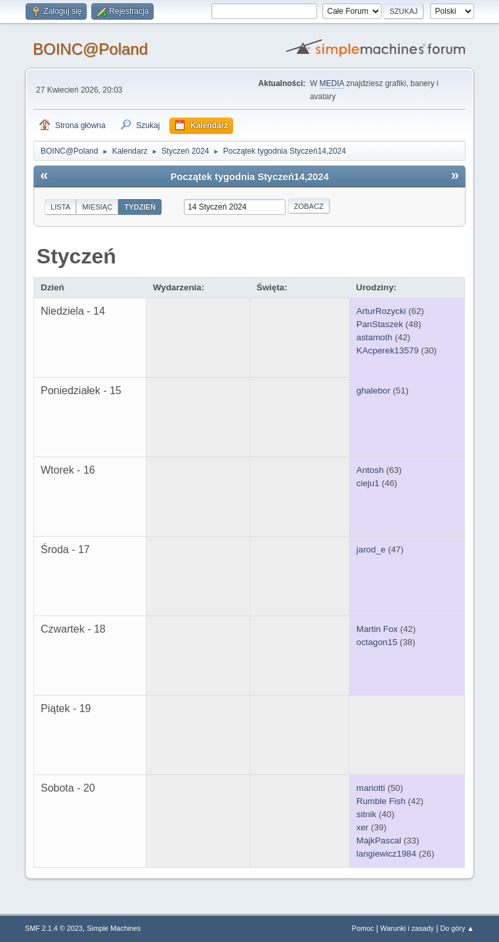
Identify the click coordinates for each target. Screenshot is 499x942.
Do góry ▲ (457, 928)
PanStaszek (380, 324)
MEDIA (332, 83)
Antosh (370, 470)
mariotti (371, 788)
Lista (60, 207)
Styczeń (76, 256)
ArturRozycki (381, 311)
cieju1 (368, 483)
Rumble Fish (381, 801)
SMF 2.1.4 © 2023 (54, 928)
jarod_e (371, 549)
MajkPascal (379, 840)
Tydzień (140, 207)
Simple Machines (114, 928)
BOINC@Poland (90, 49)
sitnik (366, 814)
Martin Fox (377, 629)
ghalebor (374, 390)
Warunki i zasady (407, 928)
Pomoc (363, 928)
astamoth (375, 337)
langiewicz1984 (386, 854)
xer (363, 827)
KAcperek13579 (388, 350)
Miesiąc (97, 207)
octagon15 (377, 642)
